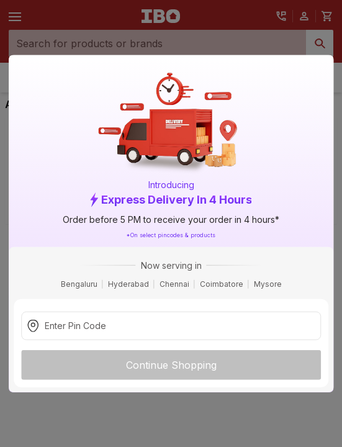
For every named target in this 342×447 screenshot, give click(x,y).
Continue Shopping (171, 364)
